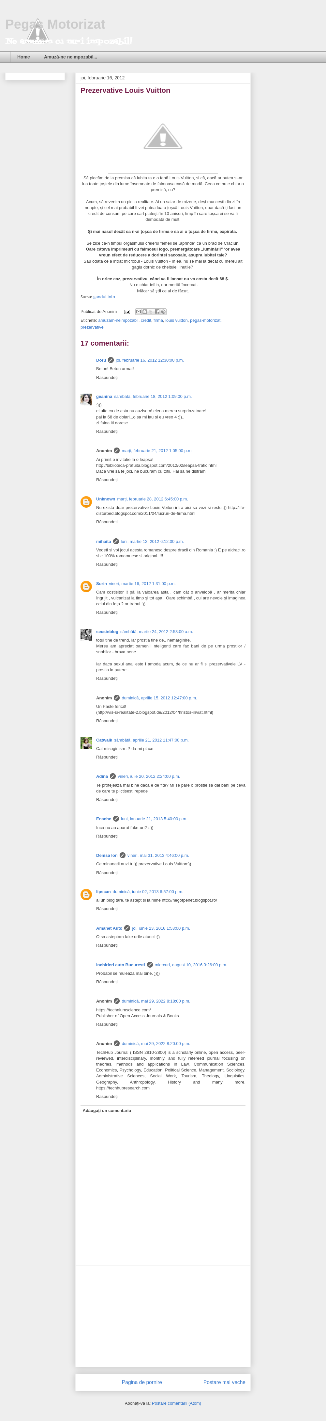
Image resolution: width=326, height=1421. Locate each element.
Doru (101, 360)
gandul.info (104, 297)
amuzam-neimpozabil (118, 320)
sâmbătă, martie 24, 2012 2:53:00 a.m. (156, 631)
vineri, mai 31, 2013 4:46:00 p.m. (158, 855)
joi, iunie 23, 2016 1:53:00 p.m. (161, 928)
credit (146, 320)
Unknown (105, 499)
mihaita (103, 541)
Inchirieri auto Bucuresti (120, 964)
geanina (104, 396)
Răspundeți (107, 377)
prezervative (92, 327)
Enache (103, 818)
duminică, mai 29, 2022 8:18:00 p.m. (156, 1001)
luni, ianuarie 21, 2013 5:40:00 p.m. (154, 818)
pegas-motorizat (205, 320)
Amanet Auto (109, 928)
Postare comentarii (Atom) (176, 1403)
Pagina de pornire (142, 1382)
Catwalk (104, 740)
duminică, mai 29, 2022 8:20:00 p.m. (156, 1043)
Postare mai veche (224, 1382)
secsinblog (107, 631)
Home (23, 56)
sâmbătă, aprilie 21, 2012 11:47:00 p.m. (151, 740)
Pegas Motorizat (55, 24)
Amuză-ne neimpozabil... (70, 56)
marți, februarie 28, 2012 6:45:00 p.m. (152, 499)
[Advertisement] (163, 1316)
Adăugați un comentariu (107, 1110)
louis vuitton (176, 320)
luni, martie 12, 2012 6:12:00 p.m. (152, 541)
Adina (102, 776)
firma (158, 320)
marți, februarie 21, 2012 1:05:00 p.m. (157, 450)
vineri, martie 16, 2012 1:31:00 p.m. (142, 583)
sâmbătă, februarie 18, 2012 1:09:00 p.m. (153, 396)
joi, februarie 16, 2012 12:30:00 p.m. (150, 360)
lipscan (103, 891)
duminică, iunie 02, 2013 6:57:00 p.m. (148, 891)
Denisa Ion (107, 855)
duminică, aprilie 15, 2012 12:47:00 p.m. (159, 697)
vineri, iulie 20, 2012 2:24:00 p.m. (149, 776)
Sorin (101, 583)
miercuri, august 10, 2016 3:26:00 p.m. (191, 964)
